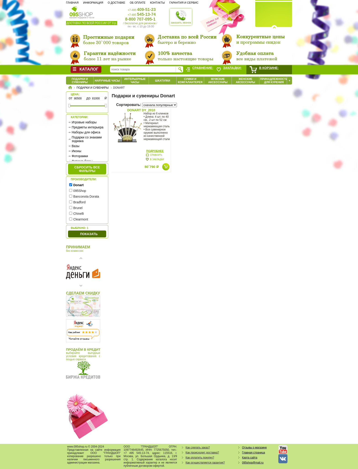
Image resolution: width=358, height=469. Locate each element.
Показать (88, 234)
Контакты (157, 2)
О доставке (116, 2)
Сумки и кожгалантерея (190, 80)
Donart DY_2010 (141, 110)
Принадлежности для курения (274, 80)
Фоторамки (80, 156)
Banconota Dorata (86, 196)
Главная (72, 2)
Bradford (79, 202)
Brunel (77, 208)
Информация (93, 2)
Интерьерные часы (135, 80)
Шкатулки (162, 80)
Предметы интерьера (87, 127)
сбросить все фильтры (87, 169)
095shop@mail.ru (252, 462)
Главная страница (253, 452)
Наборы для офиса (86, 132)
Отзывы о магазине (254, 447)
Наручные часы (107, 80)
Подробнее (155, 151)
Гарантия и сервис (183, 2)
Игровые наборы (84, 122)
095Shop (79, 191)
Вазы (75, 146)
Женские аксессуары (245, 80)
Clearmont (80, 219)
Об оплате (137, 2)
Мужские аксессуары (218, 80)
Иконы (76, 151)
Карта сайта (249, 457)
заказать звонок (181, 17)
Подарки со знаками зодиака (87, 139)
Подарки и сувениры (80, 80)
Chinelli (78, 213)
